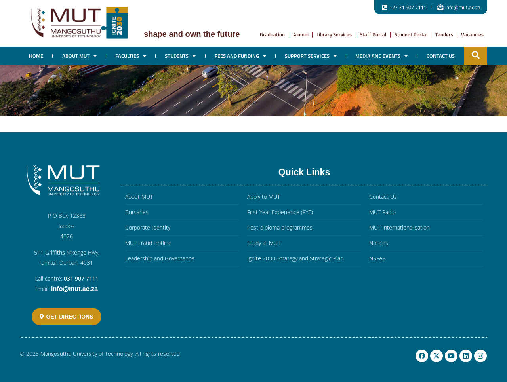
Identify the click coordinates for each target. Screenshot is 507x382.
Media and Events (381, 56)
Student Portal (411, 34)
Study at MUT (263, 243)
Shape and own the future (192, 34)
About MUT (79, 56)
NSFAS (377, 258)
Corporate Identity (147, 227)
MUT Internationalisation (399, 227)
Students (180, 56)
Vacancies (472, 34)
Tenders (444, 34)
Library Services (334, 34)
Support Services (311, 56)
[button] (476, 55)
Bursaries (137, 212)
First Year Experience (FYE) (280, 212)
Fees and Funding (240, 56)
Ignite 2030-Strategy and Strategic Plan (295, 258)
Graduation (272, 34)
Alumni (301, 34)
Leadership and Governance (159, 258)
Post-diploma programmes (280, 227)
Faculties (130, 56)
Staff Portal (373, 34)
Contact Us (441, 56)
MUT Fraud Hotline (148, 243)
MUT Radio (382, 212)
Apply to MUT (263, 196)
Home (36, 56)
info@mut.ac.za (74, 288)
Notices (378, 243)
